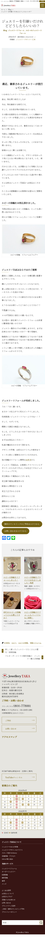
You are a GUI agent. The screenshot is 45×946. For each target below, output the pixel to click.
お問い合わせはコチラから (15, 531)
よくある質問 (6, 890)
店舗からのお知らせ (8, 900)
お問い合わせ (10, 729)
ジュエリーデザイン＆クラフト (12, 850)
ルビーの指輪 (23, 643)
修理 (3, 881)
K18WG (7, 643)
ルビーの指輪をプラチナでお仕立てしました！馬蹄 (32, 580)
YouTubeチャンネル (13, 777)
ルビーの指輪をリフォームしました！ (11, 578)
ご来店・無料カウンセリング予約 (13, 909)
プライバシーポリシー (9, 912)
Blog (5, 30)
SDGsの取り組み (7, 859)
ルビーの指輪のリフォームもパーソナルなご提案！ (32, 615)
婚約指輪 (5, 878)
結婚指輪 (5, 875)
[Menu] (42, 5)
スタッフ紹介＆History (9, 853)
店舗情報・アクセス (8, 856)
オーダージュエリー (8, 871)
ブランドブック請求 (8, 906)
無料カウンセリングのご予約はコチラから (21, 524)
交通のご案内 (27, 771)
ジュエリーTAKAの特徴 (10, 847)
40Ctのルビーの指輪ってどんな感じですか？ (12, 615)
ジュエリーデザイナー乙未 (25, 40)
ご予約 (42, 1)
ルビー (14, 643)
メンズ (4, 884)
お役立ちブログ (7, 896)
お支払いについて (8, 893)
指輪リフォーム (35, 643)
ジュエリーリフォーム (16, 30)
